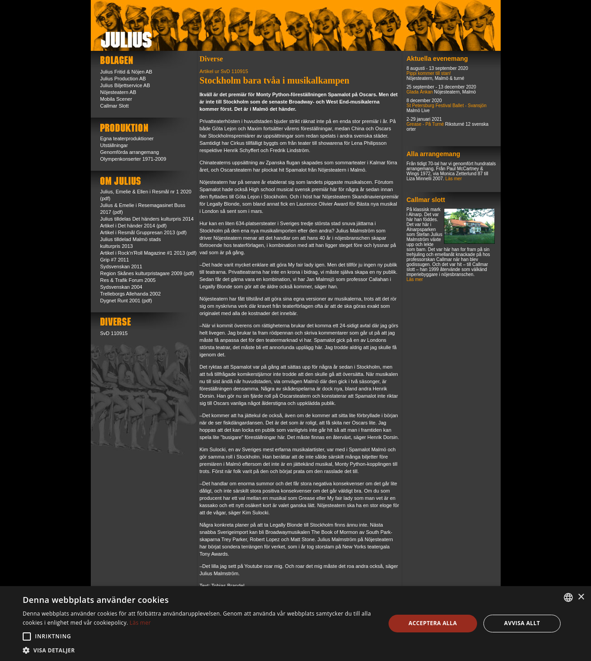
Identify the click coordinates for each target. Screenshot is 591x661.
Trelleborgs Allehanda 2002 (130, 293)
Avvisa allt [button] (522, 623)
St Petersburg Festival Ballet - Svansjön (447, 105)
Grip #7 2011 (114, 259)
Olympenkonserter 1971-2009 (133, 159)
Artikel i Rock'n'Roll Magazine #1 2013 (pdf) (148, 253)
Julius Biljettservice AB (125, 85)
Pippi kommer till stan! (429, 73)
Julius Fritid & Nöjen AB (126, 71)
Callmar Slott (114, 106)
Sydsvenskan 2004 (121, 287)
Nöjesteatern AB (118, 92)
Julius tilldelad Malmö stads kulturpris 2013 (130, 243)
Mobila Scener (116, 99)
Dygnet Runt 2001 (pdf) (126, 300)
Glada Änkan (420, 91)
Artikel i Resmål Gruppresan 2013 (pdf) (143, 232)
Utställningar (114, 145)
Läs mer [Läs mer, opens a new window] (140, 622)
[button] (27, 636)
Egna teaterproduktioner (127, 138)
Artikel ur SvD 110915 (224, 71)
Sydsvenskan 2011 (121, 266)
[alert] (295, 623)
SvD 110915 (114, 333)
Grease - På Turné (425, 124)
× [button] (580, 597)
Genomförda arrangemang (129, 152)
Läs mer (453, 178)
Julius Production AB (123, 78)
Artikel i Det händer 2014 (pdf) (133, 225)
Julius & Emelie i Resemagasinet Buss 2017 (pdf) (143, 208)
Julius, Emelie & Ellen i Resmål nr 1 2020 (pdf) (146, 195)
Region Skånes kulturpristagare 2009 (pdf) (147, 273)
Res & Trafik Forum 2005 (128, 280)
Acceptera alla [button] (433, 623)
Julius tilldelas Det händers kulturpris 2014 (147, 219)
